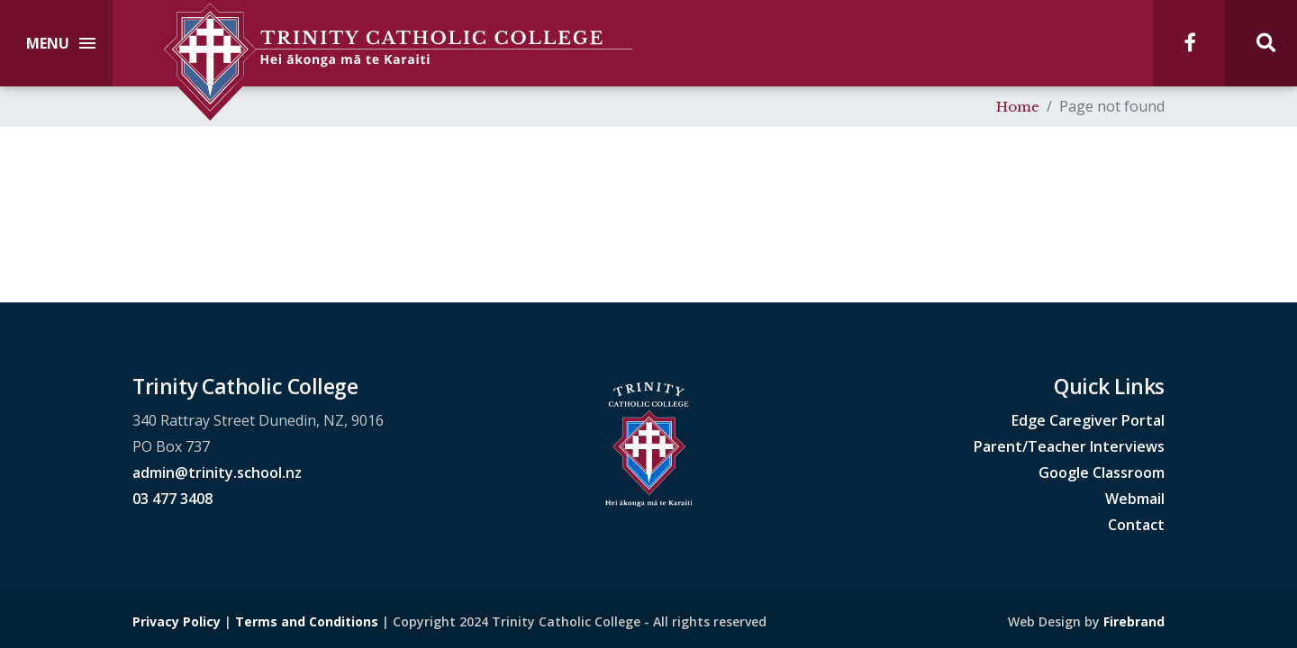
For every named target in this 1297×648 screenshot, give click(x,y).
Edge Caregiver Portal (1088, 420)
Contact (1136, 525)
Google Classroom (1102, 472)
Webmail (1135, 498)
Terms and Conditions (306, 621)
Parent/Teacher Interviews (1069, 446)
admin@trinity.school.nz (217, 472)
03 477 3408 (172, 498)
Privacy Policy (176, 621)
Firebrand (1134, 621)
